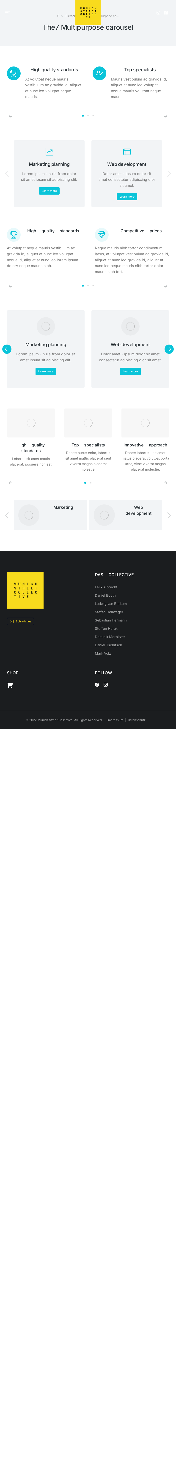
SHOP (12, 672)
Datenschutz (137, 720)
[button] (7, 13)
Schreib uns (20, 621)
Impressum (115, 720)
